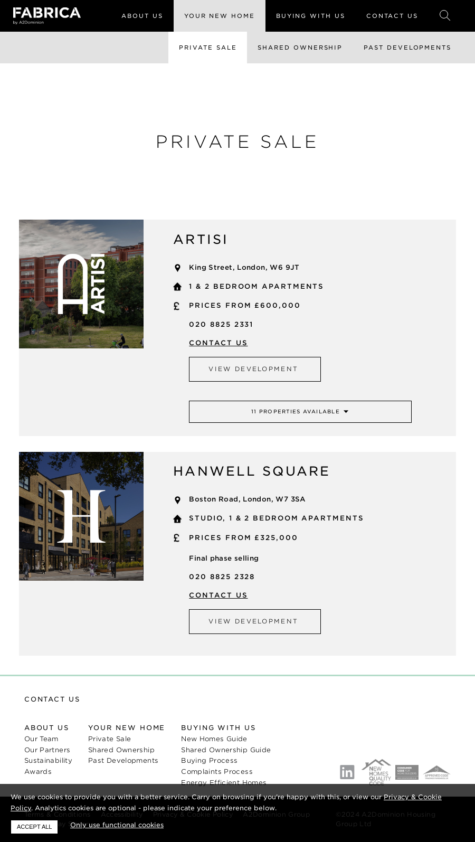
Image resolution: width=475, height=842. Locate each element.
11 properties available (295, 411)
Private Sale (207, 47)
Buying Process (209, 760)
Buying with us (218, 728)
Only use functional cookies (117, 825)
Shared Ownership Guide (226, 750)
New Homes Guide (214, 739)
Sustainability (48, 760)
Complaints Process (217, 771)
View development (253, 369)
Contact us (218, 343)
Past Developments (407, 47)
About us (46, 728)
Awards (38, 771)
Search (445, 16)
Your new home (126, 728)
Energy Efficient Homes (224, 783)
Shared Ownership (300, 47)
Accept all (34, 827)
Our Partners (47, 750)
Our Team (41, 739)
